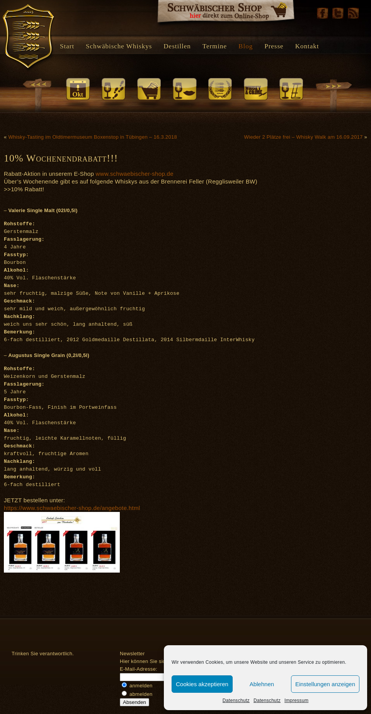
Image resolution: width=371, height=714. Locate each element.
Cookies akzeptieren (202, 684)
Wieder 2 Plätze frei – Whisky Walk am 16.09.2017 (303, 137)
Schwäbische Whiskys (119, 46)
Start (67, 46)
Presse (273, 46)
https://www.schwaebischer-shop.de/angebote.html (72, 508)
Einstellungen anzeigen (325, 684)
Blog (245, 46)
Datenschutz (236, 700)
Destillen (177, 46)
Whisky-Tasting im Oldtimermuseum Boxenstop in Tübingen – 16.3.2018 (92, 137)
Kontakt (307, 46)
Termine (215, 46)
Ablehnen (262, 684)
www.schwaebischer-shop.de (135, 173)
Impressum (296, 700)
